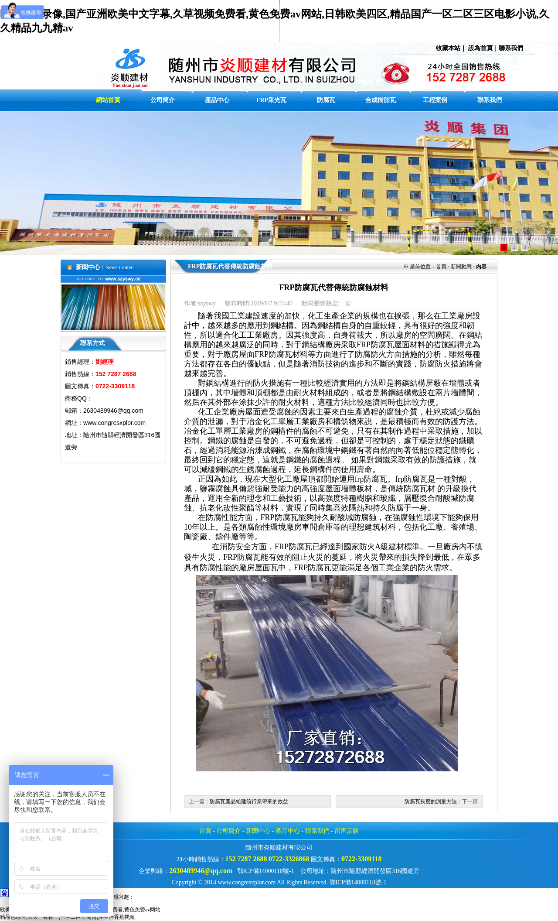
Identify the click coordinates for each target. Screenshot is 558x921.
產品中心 (288, 831)
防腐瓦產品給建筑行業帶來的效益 (249, 801)
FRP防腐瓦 (279, 517)
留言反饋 (346, 831)
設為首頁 (480, 48)
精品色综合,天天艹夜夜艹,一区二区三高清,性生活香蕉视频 (67, 917)
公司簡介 (228, 831)
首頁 (205, 831)
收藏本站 (448, 48)
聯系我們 (511, 48)
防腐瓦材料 (288, 354)
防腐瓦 (300, 546)
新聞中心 (258, 831)
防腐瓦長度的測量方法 (431, 801)
